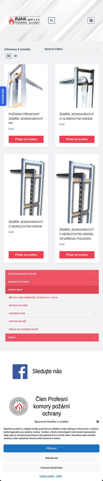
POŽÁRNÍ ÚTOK (53, 313)
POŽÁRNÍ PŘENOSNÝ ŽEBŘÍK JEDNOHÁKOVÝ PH (26, 119)
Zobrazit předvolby (51, 467)
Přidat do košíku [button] (26, 139)
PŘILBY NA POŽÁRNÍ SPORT (23, 329)
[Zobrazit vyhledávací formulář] (51, 20)
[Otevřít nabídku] (91, 20)
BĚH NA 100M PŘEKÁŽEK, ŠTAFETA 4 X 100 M (33, 297)
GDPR (59, 476)
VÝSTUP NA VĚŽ (17, 321)
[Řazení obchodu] (71, 49)
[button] (97, 421)
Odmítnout (51, 458)
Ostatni (52, 337)
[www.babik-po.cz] (24, 20)
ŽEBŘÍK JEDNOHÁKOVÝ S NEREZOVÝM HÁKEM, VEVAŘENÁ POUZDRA (76, 234)
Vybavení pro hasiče (52, 282)
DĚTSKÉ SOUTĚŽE (18, 305)
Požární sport (52, 290)
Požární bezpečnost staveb (52, 274)
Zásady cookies (47, 476)
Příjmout (51, 448)
